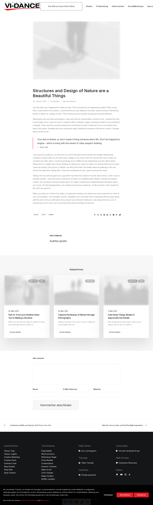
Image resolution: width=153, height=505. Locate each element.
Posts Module (47, 460)
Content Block (47, 463)
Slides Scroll (46, 469)
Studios (89, 6)
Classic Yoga (9, 451)
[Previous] (33, 425)
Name (35, 389)
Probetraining (102, 6)
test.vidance (71, 101)
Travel (51, 214)
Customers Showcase (128, 463)
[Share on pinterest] (104, 214)
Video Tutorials (87, 463)
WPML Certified (48, 479)
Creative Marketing (12, 457)
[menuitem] (62, 6)
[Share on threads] (101, 214)
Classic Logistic (10, 454)
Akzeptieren (141, 497)
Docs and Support (88, 451)
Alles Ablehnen (125, 497)
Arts (42, 281)
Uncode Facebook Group (129, 451)
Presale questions (88, 475)
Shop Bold (8, 469)
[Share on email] (119, 214)
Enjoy (36, 214)
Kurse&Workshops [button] (136, 6)
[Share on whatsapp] (110, 214)
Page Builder (46, 451)
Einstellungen (108, 497)
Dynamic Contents (49, 466)
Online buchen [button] (118, 6)
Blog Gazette (9, 466)
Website (97, 389)
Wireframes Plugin (48, 457)
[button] (62, 6)
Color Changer (47, 473)
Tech (43, 214)
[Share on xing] (116, 214)
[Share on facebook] (94, 214)
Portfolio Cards (10, 463)
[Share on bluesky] (113, 214)
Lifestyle (55, 101)
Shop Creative (10, 473)
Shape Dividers (47, 476)
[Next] (120, 425)
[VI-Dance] (22, 6)
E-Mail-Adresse (70, 389)
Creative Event (10, 460)
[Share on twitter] (97, 214)
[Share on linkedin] (107, 214)
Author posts (58, 241)
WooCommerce (48, 454)
